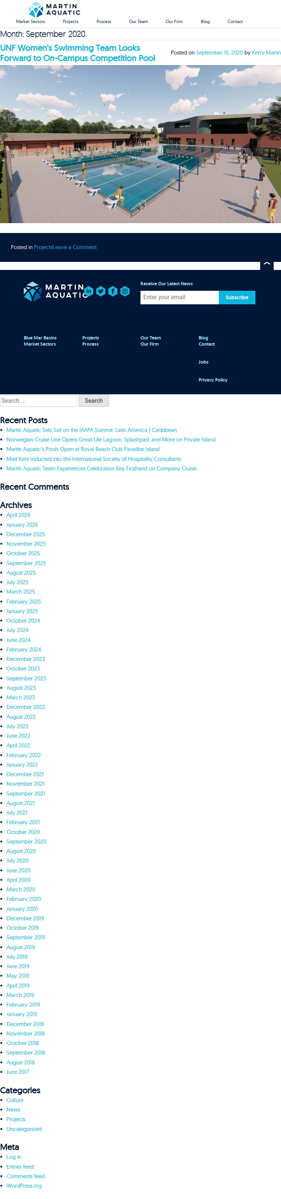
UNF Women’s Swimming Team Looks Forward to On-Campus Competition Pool (77, 53)
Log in (14, 1156)
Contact (235, 21)
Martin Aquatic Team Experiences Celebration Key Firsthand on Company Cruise (101, 468)
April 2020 (18, 879)
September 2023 (26, 678)
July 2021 (17, 812)
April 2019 (18, 985)
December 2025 (26, 534)
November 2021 (26, 783)
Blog (205, 21)
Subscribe (237, 297)
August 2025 (21, 572)
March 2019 (20, 995)
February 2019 (23, 1004)
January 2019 (22, 1014)
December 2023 (26, 658)
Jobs (204, 362)
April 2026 (18, 514)
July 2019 (17, 956)
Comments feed (26, 1176)
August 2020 (21, 850)
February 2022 (24, 755)
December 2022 (26, 706)
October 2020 (23, 831)
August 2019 (21, 947)
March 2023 (21, 697)
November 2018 (26, 1033)
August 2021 (21, 803)
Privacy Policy (213, 380)
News (13, 1109)
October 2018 (23, 1043)
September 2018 (26, 1052)
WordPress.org (24, 1185)
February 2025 (24, 601)
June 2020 (18, 870)
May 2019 (18, 975)
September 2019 (26, 937)
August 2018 (21, 1062)
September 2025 (26, 563)
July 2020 (18, 860)
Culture (15, 1100)
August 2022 (21, 716)
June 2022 (18, 735)
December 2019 (25, 918)
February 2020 (24, 898)
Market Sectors (30, 21)
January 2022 (22, 764)
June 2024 (18, 639)
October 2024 (23, 620)
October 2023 (23, 668)
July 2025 (18, 582)
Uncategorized (24, 1128)
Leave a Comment (75, 247)
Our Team (138, 21)
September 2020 (26, 841)
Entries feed (20, 1166)
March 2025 (21, 591)
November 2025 (26, 543)
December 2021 (25, 774)
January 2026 (22, 524)
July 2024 (18, 630)
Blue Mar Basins (40, 338)
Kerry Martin (266, 52)
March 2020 (21, 889)
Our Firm (174, 21)
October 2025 (23, 553)
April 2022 (18, 745)
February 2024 (24, 649)
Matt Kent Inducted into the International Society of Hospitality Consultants (94, 458)
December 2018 (25, 1024)
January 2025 (22, 611)
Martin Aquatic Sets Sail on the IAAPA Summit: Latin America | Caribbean (92, 429)
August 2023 (21, 687)
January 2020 (22, 908)
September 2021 (26, 793)
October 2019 (23, 927)
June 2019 (18, 966)
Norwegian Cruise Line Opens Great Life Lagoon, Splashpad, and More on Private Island (111, 439)
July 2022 (18, 726)
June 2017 (18, 1071)
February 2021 (23, 822)
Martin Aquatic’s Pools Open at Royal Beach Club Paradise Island (83, 449)
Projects (70, 21)
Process (104, 21)
